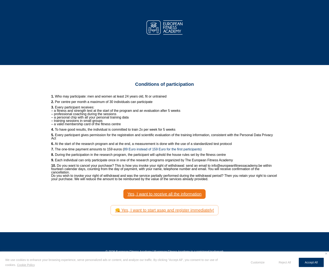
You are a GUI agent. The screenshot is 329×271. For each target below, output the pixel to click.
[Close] (326, 253)
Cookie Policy (26, 265)
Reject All (285, 262)
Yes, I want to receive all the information (165, 194)
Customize (258, 262)
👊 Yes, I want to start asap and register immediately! (164, 210)
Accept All (311, 262)
